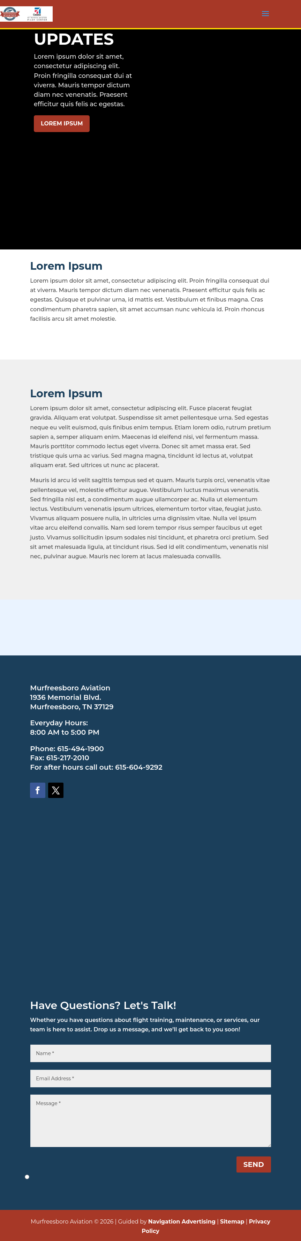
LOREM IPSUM (62, 123)
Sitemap (232, 1221)
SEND (253, 1164)
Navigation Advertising (182, 1221)
